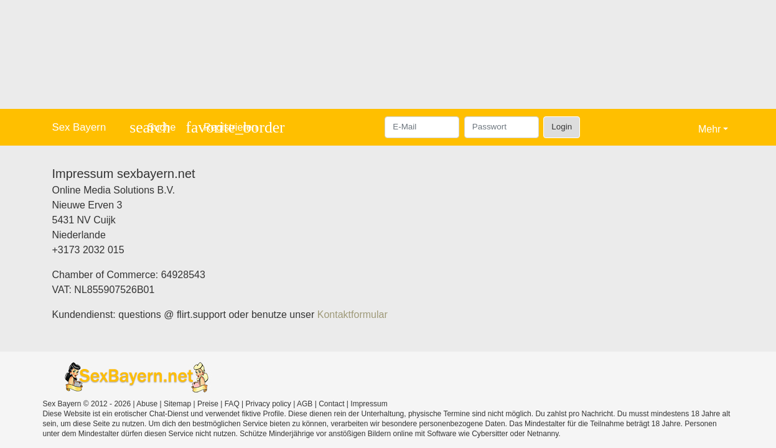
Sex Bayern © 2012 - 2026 (87, 403)
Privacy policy (268, 403)
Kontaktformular (352, 314)
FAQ (232, 403)
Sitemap (177, 403)
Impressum (368, 403)
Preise (207, 403)
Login (561, 126)
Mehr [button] (709, 129)
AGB (304, 403)
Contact (331, 403)
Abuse (146, 403)
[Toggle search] (152, 127)
